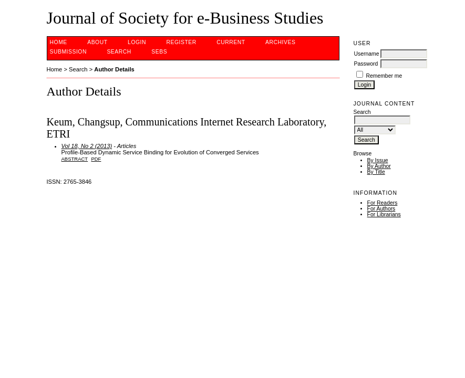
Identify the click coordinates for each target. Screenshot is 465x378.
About (97, 42)
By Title (376, 172)
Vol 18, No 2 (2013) (86, 146)
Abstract (74, 159)
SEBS (159, 52)
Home (58, 42)
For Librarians (384, 214)
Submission (68, 52)
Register (181, 42)
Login (137, 42)
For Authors (381, 209)
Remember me (384, 76)
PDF (96, 159)
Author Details (114, 69)
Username (366, 54)
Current (230, 42)
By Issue (377, 160)
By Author (379, 166)
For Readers (382, 203)
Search (119, 52)
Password (366, 64)
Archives (280, 42)
